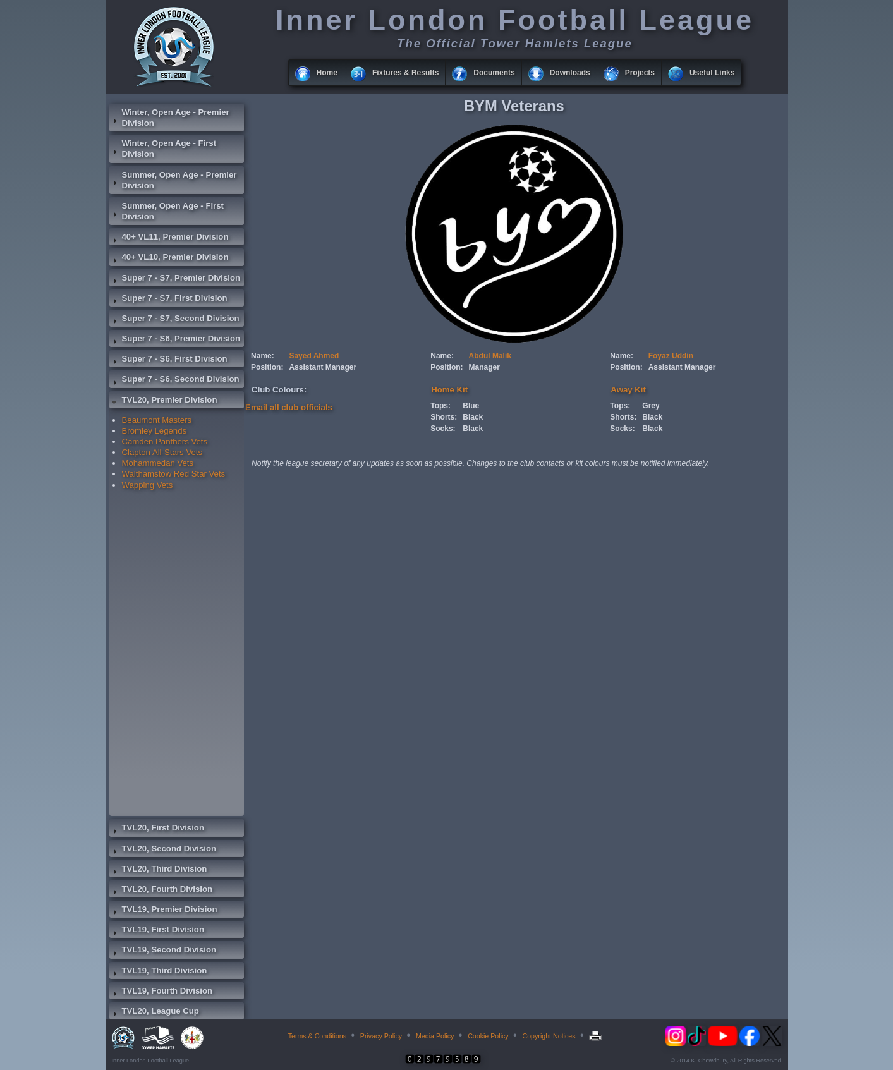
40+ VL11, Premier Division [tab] (169, 238)
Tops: (440, 405)
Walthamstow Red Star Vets (174, 473)
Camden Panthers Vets (165, 441)
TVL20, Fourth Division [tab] (161, 890)
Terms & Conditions (317, 1036)
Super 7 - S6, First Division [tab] (168, 360)
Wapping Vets (147, 485)
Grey (650, 405)
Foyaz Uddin (670, 355)
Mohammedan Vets (158, 463)
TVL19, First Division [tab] (156, 931)
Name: (262, 355)
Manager (484, 367)
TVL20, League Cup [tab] (154, 1012)
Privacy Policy (381, 1036)
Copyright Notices (548, 1036)
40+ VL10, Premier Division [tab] (169, 258)
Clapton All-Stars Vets (162, 452)
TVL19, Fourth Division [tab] (161, 992)
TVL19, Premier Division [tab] (163, 910)
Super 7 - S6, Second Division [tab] (174, 380)
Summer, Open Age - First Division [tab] (166, 211)
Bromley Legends (154, 430)
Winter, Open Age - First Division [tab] (163, 148)
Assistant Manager (322, 367)
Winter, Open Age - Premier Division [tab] (169, 117)
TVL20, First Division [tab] (156, 829)
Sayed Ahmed (314, 355)
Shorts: (443, 417)
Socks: (442, 428)
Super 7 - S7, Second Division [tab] (174, 319)
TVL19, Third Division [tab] (158, 972)
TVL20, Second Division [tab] (163, 850)
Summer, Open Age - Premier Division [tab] (173, 180)
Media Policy (435, 1036)
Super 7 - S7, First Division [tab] (168, 299)
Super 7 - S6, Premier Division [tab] (175, 340)
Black (473, 417)
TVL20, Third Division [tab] (158, 870)
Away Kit (628, 389)
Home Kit (449, 389)
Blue (471, 405)
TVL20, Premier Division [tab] (163, 401)
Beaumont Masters (157, 420)
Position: (267, 367)
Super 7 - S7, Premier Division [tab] (175, 279)
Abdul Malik (490, 355)
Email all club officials (288, 407)
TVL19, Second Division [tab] (163, 951)
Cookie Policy (488, 1036)
